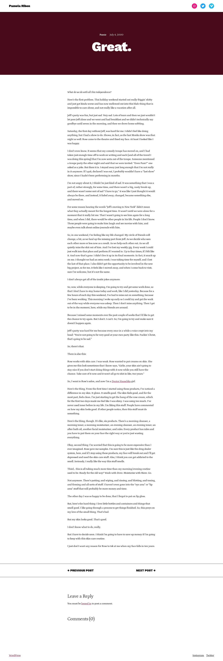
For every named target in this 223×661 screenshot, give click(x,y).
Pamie (103, 34)
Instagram (198, 655)
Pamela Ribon (19, 6)
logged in (86, 603)
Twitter (210, 655)
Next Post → (146, 570)
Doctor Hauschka (121, 381)
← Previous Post (80, 570)
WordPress (15, 655)
